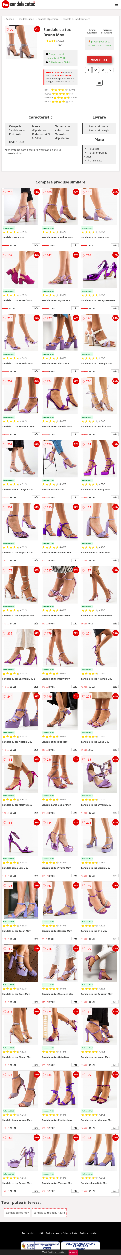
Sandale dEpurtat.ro (48, 18)
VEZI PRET (99, 59)
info (36, 245)
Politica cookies (89, 1233)
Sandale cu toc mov (17, 1212)
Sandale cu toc (26, 18)
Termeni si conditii (32, 1233)
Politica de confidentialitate (62, 1233)
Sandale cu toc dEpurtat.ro (76, 18)
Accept (73, 1252)
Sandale (10, 18)
